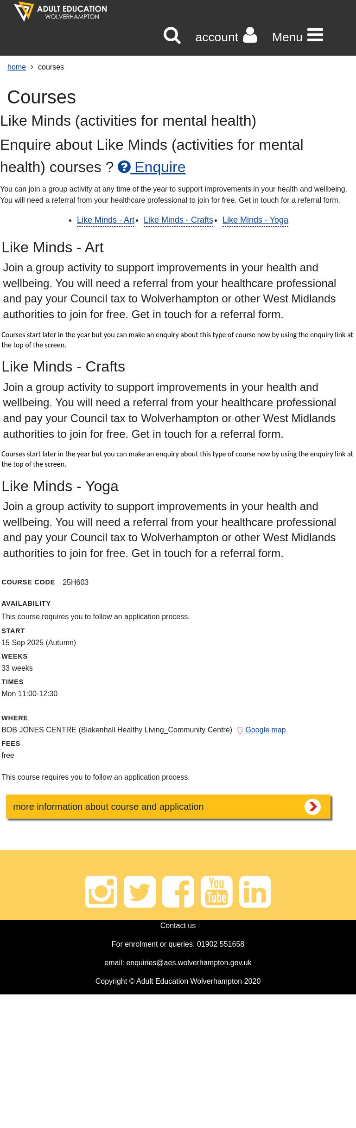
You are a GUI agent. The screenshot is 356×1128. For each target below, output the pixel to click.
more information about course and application (108, 806)
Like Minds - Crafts (178, 219)
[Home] (60, 11)
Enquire (151, 167)
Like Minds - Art (105, 219)
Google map (261, 730)
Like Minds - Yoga (255, 219)
